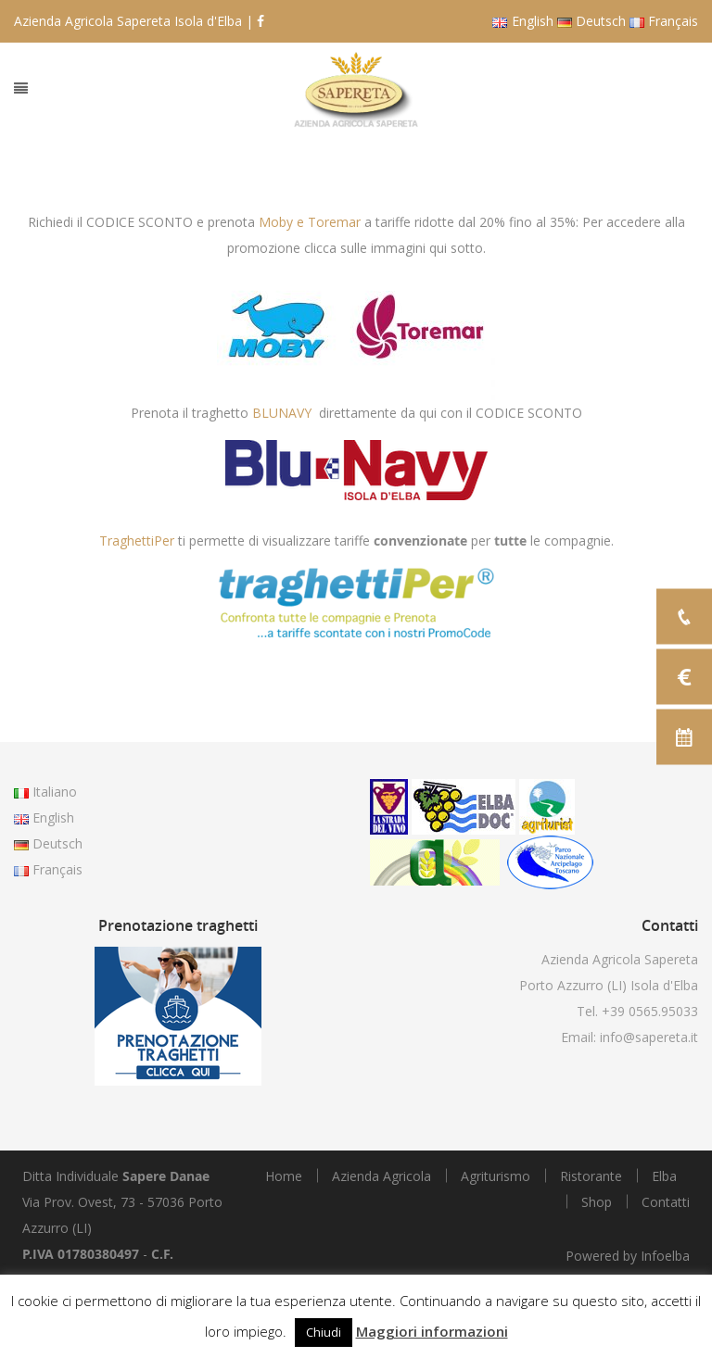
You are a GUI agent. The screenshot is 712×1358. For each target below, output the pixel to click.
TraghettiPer (136, 540)
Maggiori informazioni (432, 1331)
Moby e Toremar (310, 222)
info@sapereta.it (649, 1037)
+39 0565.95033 (650, 1011)
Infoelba (665, 1255)
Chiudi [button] (323, 1332)
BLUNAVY (282, 412)
